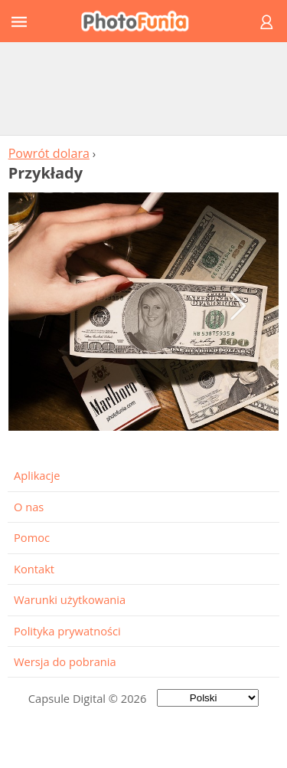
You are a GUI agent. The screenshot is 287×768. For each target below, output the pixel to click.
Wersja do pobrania (65, 661)
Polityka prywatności (67, 630)
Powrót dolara (49, 153)
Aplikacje (37, 475)
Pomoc (32, 537)
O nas (29, 506)
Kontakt (34, 568)
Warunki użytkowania (70, 599)
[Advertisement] (143, 88)
